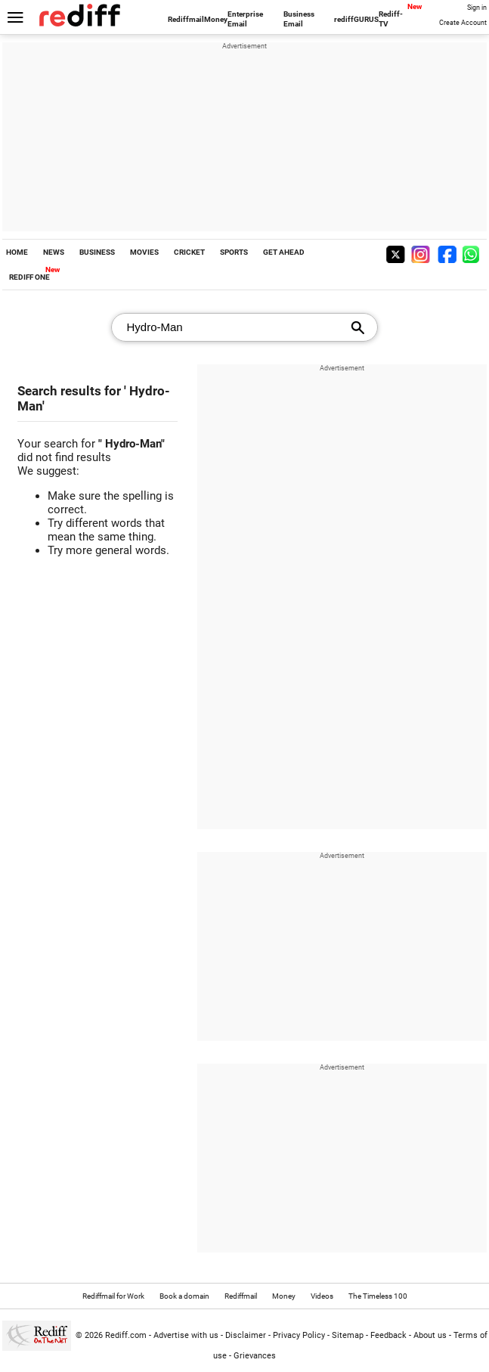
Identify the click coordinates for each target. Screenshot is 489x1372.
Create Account (463, 22)
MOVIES (144, 252)
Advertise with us (185, 1335)
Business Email (298, 19)
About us (430, 1335)
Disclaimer (245, 1335)
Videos (322, 1296)
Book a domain (184, 1296)
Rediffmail (186, 19)
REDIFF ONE (29, 277)
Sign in (477, 7)
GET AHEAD (284, 252)
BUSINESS (97, 252)
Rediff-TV (391, 19)
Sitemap (348, 1335)
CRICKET (189, 252)
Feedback (388, 1335)
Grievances (255, 1356)
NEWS (53, 252)
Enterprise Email (245, 19)
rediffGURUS (356, 19)
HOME (17, 252)
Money (215, 19)
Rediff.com (126, 1335)
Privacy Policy (299, 1335)
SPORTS (234, 252)
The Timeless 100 (377, 1296)
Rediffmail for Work (113, 1296)
